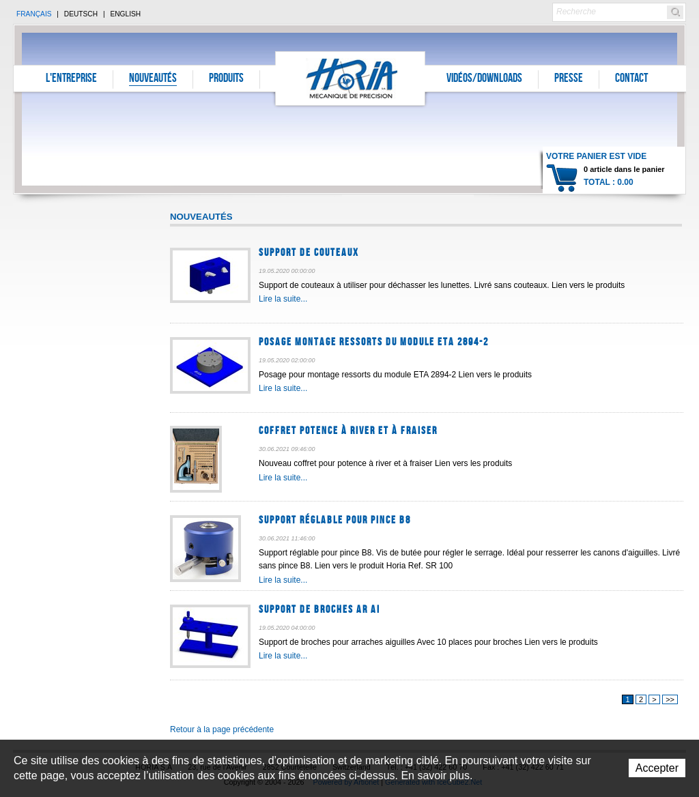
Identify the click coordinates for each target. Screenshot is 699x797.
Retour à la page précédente (222, 729)
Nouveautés (153, 79)
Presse (568, 79)
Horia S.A (351, 78)
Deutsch (81, 14)
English (125, 14)
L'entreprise (71, 79)
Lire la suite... (283, 299)
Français (34, 14)
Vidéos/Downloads (484, 79)
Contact (631, 79)
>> (670, 699)
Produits (226, 79)
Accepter (657, 768)
